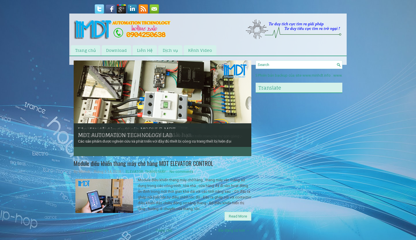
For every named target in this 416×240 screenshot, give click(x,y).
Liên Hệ (145, 50)
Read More (238, 216)
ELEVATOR (134, 171)
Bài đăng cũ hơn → (234, 230)
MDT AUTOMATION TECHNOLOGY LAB (125, 135)
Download (116, 50)
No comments (181, 171)
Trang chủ (85, 50)
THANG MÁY (155, 171)
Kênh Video (200, 50)
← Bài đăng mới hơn (92, 230)
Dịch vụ (170, 50)
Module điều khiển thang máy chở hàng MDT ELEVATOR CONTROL (143, 163)
